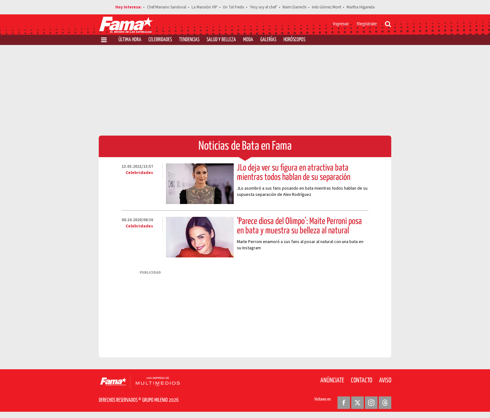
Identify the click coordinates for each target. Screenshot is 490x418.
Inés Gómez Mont (326, 7)
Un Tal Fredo (233, 7)
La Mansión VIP (205, 7)
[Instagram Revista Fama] (371, 402)
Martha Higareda (361, 7)
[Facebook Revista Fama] (344, 402)
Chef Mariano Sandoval (166, 7)
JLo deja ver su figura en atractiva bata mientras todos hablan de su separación (293, 173)
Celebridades (160, 39)
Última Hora (129, 39)
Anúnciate (332, 380)
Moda (248, 39)
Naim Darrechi (294, 7)
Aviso (385, 380)
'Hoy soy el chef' (263, 7)
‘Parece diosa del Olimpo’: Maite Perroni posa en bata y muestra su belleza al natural (299, 226)
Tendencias (189, 39)
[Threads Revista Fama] (385, 402)
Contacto (361, 380)
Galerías (268, 39)
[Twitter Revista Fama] (357, 402)
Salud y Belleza (221, 39)
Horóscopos (294, 39)
